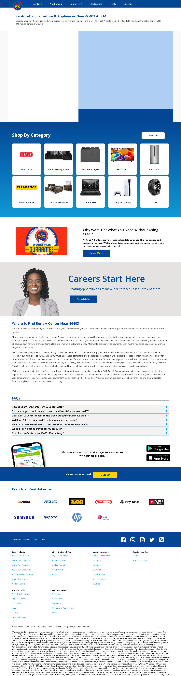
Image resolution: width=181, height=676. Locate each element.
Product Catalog (18, 584)
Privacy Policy (17, 627)
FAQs (54, 574)
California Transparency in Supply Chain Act (72, 627)
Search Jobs (83, 299)
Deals (135, 556)
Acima (54, 612)
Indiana (26, 539)
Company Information (101, 556)
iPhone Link (158, 458)
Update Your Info (59, 565)
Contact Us (16, 603)
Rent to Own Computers (21, 565)
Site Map (15, 612)
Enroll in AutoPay (59, 560)
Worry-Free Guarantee (21, 594)
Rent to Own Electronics (21, 570)
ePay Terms (47, 627)
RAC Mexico (57, 603)
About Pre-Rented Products (23, 574)
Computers (90, 202)
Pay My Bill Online (19, 617)
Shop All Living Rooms (58, 169)
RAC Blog (96, 584)
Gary (35, 539)
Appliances (154, 169)
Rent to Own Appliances (21, 560)
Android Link (158, 449)
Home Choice (57, 598)
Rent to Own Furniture (20, 556)
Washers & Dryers (90, 169)
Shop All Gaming (122, 202)
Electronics (122, 169)
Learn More (96, 253)
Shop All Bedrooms (58, 202)
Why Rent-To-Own (19, 598)
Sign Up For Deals (140, 560)
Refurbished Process (20, 579)
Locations (16, 539)
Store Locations (99, 574)
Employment (98, 560)
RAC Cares (97, 570)
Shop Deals (26, 169)
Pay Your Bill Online (60, 556)
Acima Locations (99, 579)
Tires (154, 202)
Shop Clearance (26, 202)
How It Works (57, 570)
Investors (96, 565)
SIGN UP (105, 474)
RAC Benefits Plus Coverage (63, 608)
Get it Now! (56, 594)
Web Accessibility (32, 627)
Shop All (153, 135)
